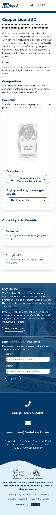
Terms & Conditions (16, 499)
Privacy (31, 499)
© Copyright (43, 499)
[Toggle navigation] (51, 5)
